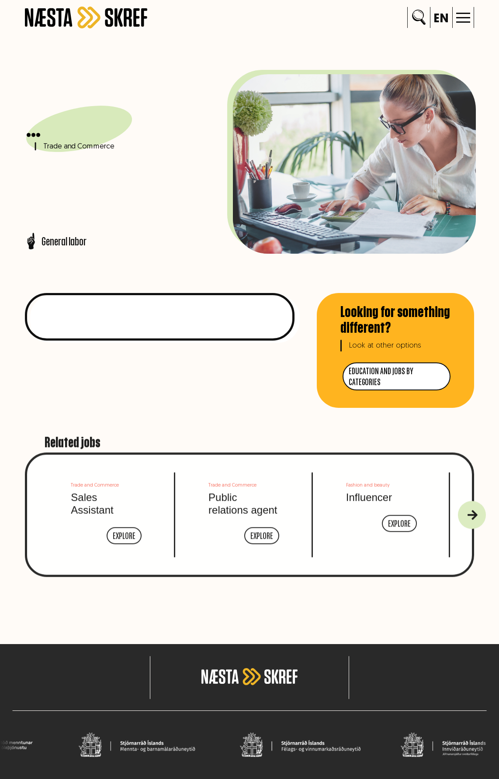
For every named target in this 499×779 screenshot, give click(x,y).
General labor (56, 241)
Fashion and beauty (368, 495)
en (441, 19)
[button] (463, 17)
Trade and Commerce (77, 147)
